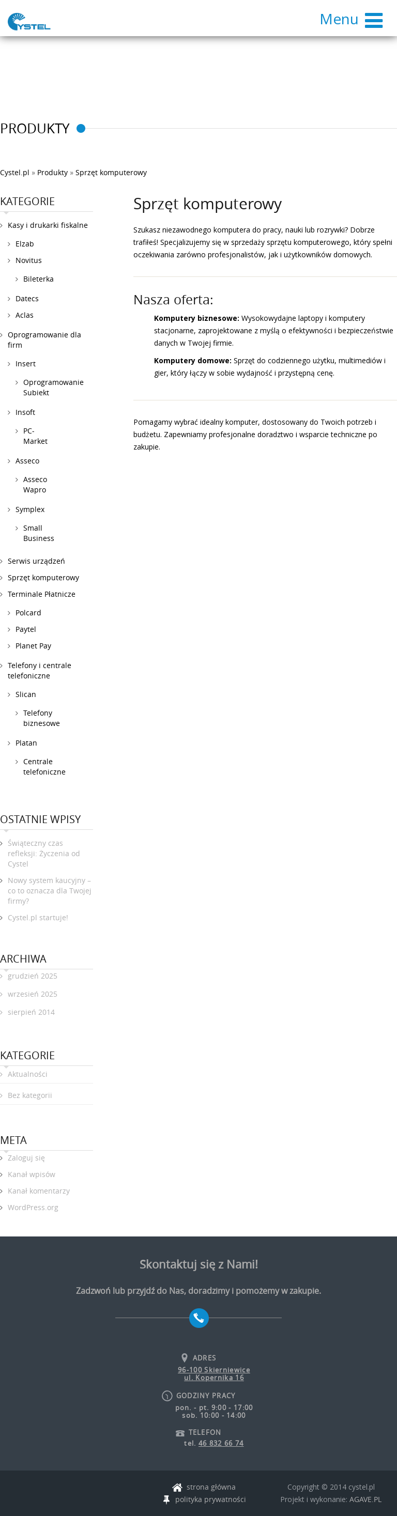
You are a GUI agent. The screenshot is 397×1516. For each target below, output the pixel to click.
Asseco (27, 461)
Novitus (29, 260)
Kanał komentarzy (39, 1191)
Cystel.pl (14, 172)
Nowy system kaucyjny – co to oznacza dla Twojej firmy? (49, 890)
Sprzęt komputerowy (43, 577)
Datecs (27, 298)
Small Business (38, 533)
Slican (26, 694)
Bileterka (38, 279)
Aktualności (28, 1074)
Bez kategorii (30, 1095)
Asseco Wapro (35, 484)
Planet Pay (33, 646)
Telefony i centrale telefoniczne (39, 670)
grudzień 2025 (32, 976)
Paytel (26, 629)
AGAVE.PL (365, 1499)
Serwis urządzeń (36, 561)
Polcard (28, 612)
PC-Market (35, 436)
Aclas (25, 315)
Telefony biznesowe (41, 718)
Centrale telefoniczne (44, 766)
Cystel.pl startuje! (38, 917)
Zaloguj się (26, 1158)
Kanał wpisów (31, 1174)
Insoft (25, 412)
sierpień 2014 (31, 1012)
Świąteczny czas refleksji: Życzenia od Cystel (44, 853)
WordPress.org (33, 1207)
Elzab (25, 244)
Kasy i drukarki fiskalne (48, 225)
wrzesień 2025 (32, 994)
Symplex (30, 509)
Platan (26, 743)
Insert (26, 363)
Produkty (52, 172)
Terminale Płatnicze (41, 594)
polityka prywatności (203, 1499)
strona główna (204, 1487)
